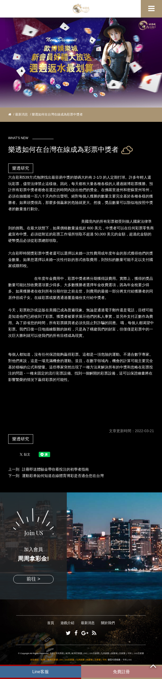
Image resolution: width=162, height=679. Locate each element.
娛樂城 (114, 653)
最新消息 (21, 114)
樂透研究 (20, 168)
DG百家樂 (94, 653)
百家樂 (122, 653)
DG (85, 653)
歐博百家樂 (77, 653)
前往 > (33, 579)
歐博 (68, 653)
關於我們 (108, 623)
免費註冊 (121, 671)
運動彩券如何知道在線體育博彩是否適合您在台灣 (63, 476)
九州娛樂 (105, 653)
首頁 (50, 623)
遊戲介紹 (67, 623)
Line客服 (40, 671)
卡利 (52, 653)
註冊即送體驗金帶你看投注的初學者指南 (55, 469)
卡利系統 (59, 653)
